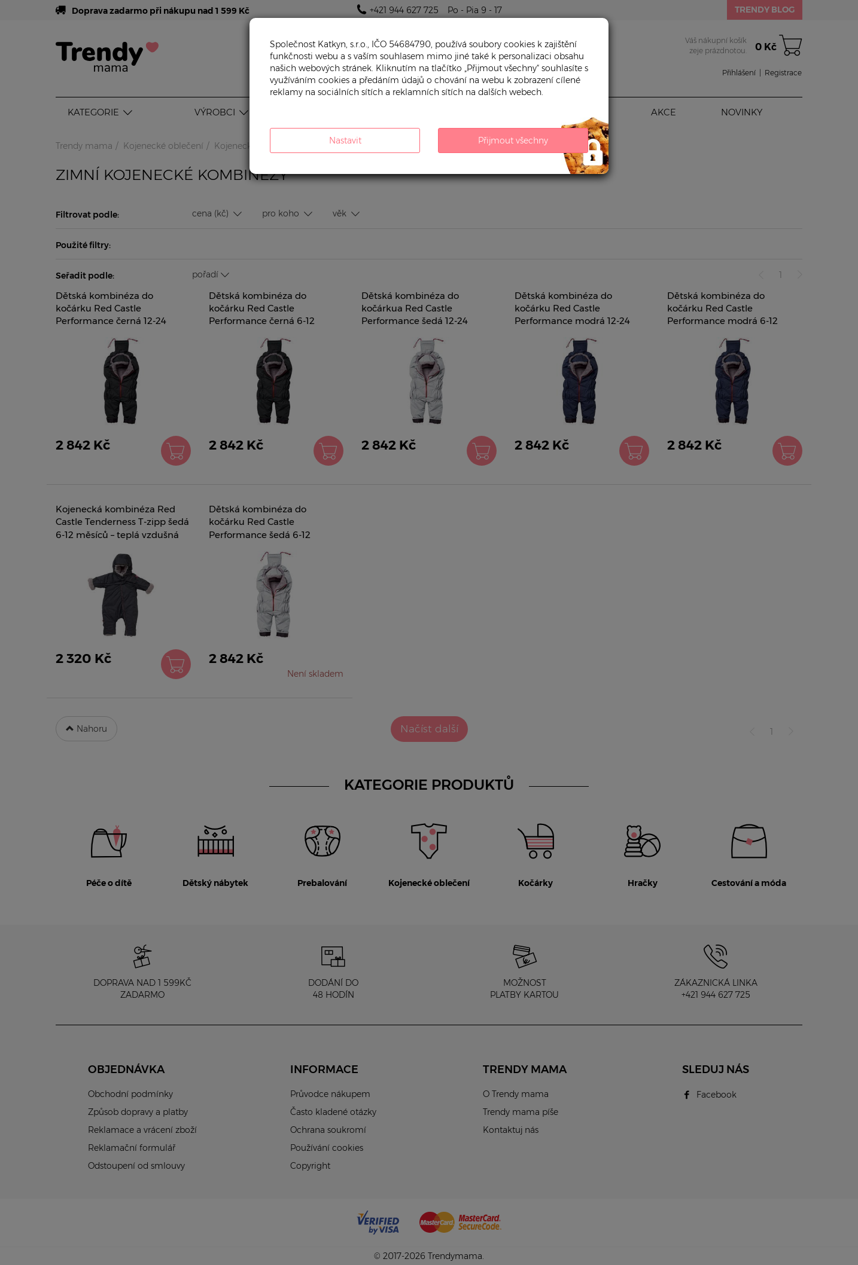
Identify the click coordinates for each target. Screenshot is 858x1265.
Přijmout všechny (513, 140)
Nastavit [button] (345, 140)
